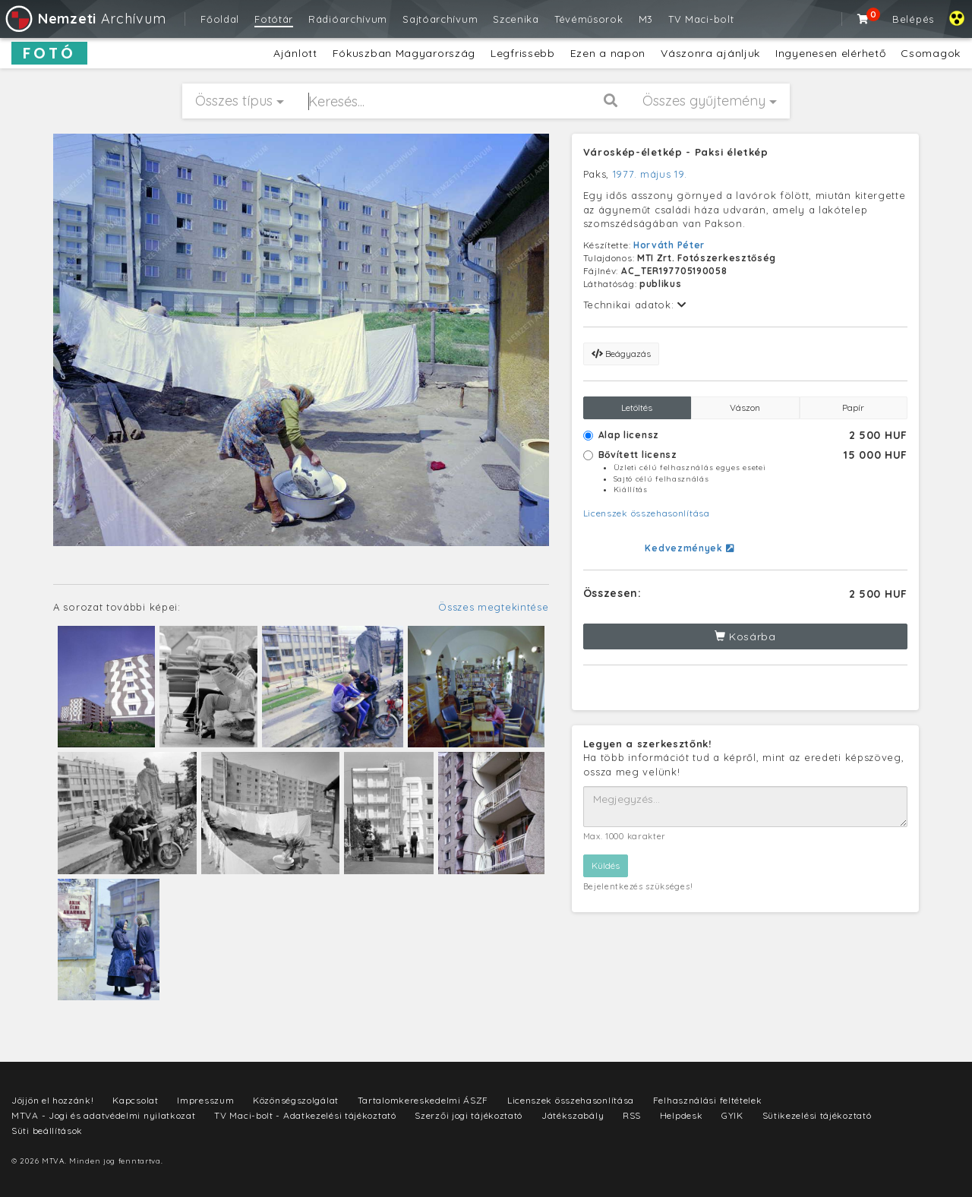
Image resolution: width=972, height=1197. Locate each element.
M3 (646, 19)
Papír (853, 407)
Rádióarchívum (347, 19)
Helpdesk (681, 1115)
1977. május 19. (650, 174)
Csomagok (931, 53)
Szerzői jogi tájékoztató (468, 1115)
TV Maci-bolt (701, 19)
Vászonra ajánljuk (710, 53)
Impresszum (205, 1100)
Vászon (745, 407)
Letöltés (636, 407)
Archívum (85, 19)
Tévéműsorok (588, 19)
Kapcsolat (135, 1100)
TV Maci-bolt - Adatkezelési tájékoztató (305, 1115)
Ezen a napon (607, 53)
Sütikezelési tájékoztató (817, 1115)
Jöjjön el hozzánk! (52, 1100)
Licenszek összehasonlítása (646, 513)
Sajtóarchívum (440, 19)
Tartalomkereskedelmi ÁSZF (423, 1100)
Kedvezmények (689, 548)
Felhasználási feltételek (707, 1100)
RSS (632, 1115)
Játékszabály (572, 1115)
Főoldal (219, 19)
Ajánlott (295, 53)
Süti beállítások (47, 1130)
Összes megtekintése (493, 607)
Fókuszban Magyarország (404, 53)
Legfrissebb (523, 53)
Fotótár (273, 19)
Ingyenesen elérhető (830, 53)
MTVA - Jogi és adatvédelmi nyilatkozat (103, 1115)
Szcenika (516, 19)
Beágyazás (621, 353)
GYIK (732, 1115)
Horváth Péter (669, 245)
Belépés (913, 19)
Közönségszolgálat (296, 1100)
